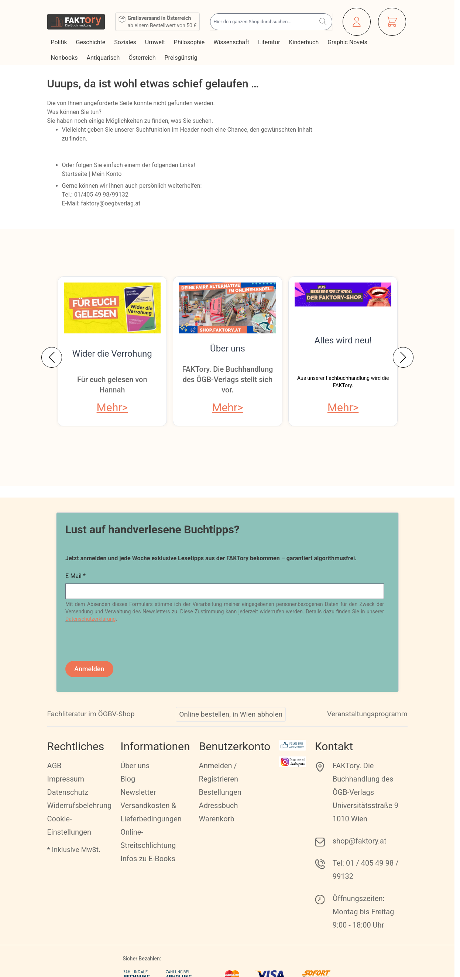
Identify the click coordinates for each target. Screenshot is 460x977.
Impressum (66, 779)
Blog (127, 779)
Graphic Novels (347, 42)
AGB (54, 765)
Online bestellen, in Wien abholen (230, 714)
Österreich (142, 57)
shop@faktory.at (360, 840)
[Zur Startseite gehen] (76, 22)
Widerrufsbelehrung (79, 805)
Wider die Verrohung (112, 354)
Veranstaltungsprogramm (367, 714)
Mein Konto (106, 173)
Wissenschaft (232, 42)
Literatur (269, 42)
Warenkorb (216, 818)
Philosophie (190, 42)
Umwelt (156, 42)
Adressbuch (218, 805)
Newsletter (138, 792)
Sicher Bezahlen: (142, 959)
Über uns (227, 348)
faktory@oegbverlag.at (110, 203)
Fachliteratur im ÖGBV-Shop (91, 714)
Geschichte (91, 42)
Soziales (126, 42)
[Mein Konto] (357, 22)
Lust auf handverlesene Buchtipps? (152, 529)
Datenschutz (68, 792)
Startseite (74, 173)
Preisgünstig (181, 57)
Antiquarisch (103, 57)
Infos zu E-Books (147, 858)
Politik (60, 42)
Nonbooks (65, 57)
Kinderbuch (304, 42)
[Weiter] (403, 357)
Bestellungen (220, 792)
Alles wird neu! (343, 340)
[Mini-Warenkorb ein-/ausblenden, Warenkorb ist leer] (392, 22)
